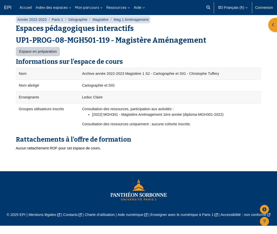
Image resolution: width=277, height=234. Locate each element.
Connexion (264, 7)
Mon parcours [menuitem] (87, 7)
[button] (208, 7)
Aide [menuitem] (138, 7)
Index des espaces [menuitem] (52, 7)
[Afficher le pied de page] (264, 221)
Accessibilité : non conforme (245, 223)
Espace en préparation (38, 59)
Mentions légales (41, 223)
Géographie (79, 27)
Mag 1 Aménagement (133, 27)
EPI (8, 7)
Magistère (102, 27)
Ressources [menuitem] (116, 7)
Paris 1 (58, 27)
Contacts (69, 223)
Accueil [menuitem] (26, 7)
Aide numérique (130, 223)
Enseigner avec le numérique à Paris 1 (183, 223)
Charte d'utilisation (99, 223)
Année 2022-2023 (32, 27)
